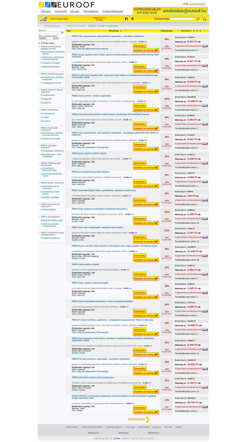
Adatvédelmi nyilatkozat (114, 427)
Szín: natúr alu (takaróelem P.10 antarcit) (90, 49)
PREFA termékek (76, 25)
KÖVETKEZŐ (136, 419)
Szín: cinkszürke (79, 69)
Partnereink (168, 427)
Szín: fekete (77, 410)
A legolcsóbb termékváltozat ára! (190, 46)
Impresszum (156, 427)
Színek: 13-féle (78, 390)
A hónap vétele (47, 43)
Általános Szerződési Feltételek (92, 427)
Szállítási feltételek (71, 427)
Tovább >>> (142, 41)
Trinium (116, 438)
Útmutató (178, 427)
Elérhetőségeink (143, 427)
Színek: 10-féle (78, 258)
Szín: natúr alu (78, 90)
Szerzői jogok (130, 427)
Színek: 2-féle (78, 221)
